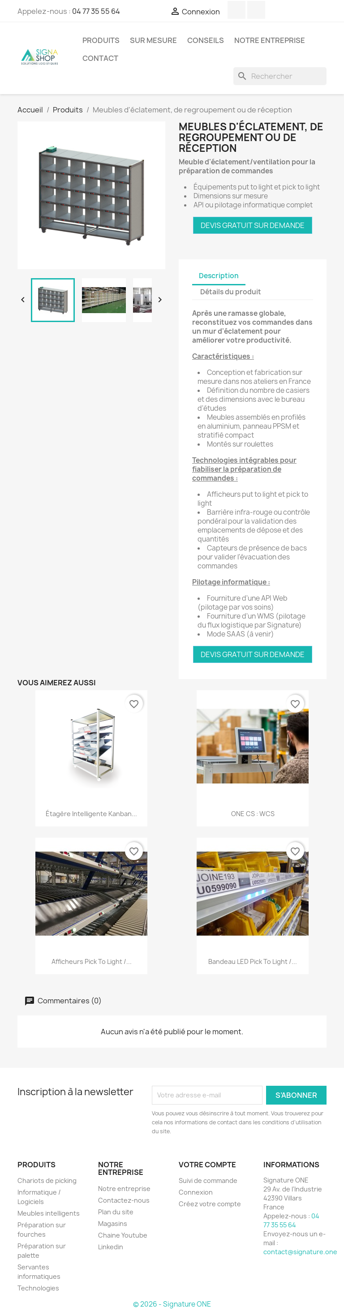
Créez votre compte (210, 1204)
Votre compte (207, 1165)
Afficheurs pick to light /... (92, 961)
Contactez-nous (124, 1200)
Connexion (196, 1192)
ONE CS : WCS (253, 813)
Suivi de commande (208, 1180)
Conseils (205, 40)
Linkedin (110, 1247)
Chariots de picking (47, 1180)
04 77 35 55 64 (96, 11)
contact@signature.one (300, 1251)
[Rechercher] (280, 76)
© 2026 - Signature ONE (172, 1304)
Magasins (112, 1223)
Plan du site (115, 1212)
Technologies (38, 1288)
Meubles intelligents (48, 1213)
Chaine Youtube (122, 1235)
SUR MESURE (153, 40)
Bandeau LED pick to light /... (252, 961)
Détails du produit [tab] (230, 292)
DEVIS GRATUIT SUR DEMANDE (253, 225)
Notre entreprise (269, 40)
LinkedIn (256, 10)
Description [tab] (219, 275)
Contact (100, 58)
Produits (101, 40)
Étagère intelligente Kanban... (91, 813)
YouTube (236, 10)
